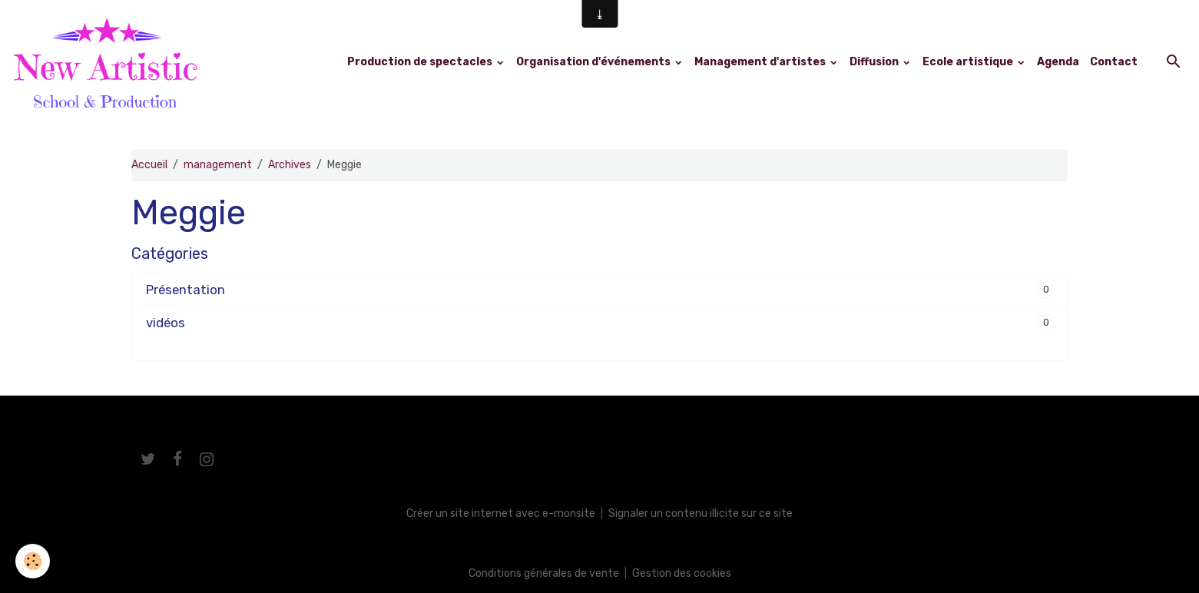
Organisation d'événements (594, 61)
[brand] (108, 62)
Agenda (1058, 61)
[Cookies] (32, 561)
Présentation (185, 289)
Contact (1114, 61)
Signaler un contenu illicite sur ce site (700, 513)
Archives (289, 164)
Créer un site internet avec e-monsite (500, 513)
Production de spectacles (421, 61)
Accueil (149, 164)
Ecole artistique (968, 61)
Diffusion (875, 61)
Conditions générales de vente (544, 573)
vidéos (165, 322)
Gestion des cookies (681, 573)
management (218, 164)
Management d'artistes (761, 61)
